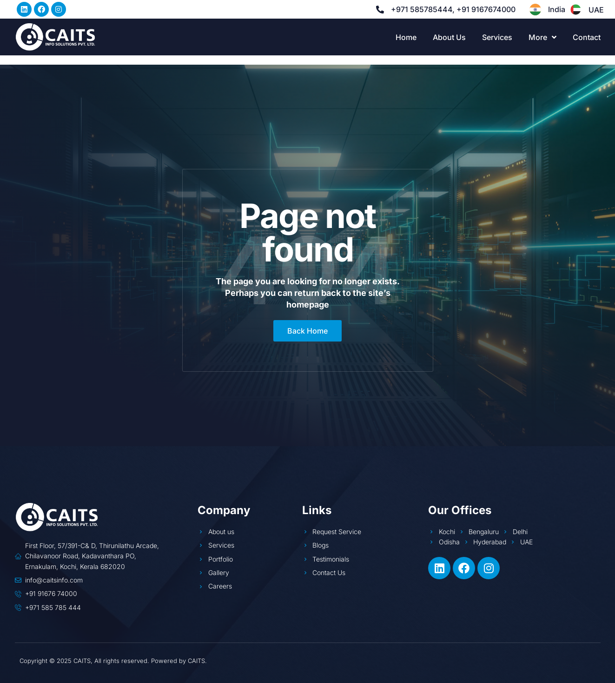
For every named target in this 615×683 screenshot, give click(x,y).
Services (497, 37)
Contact (587, 37)
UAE (596, 9)
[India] (535, 9)
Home (406, 37)
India (556, 9)
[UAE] (576, 9)
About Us (449, 37)
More (542, 37)
